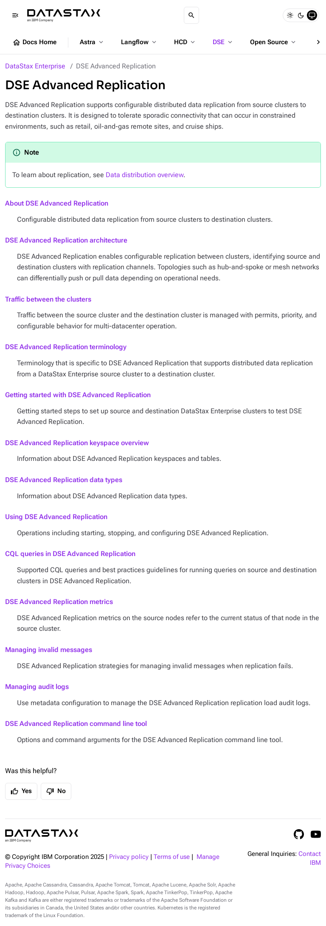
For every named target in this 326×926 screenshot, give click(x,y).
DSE (223, 42)
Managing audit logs (37, 687)
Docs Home (34, 42)
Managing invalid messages (48, 650)
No (56, 791)
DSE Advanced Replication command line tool (76, 724)
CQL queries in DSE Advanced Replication (70, 554)
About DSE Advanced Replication (56, 203)
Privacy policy (129, 857)
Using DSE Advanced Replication (56, 517)
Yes (21, 791)
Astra (92, 42)
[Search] (191, 15)
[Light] (290, 15)
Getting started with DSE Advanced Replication (78, 395)
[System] (312, 15)
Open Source (273, 42)
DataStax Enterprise (35, 66)
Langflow (139, 42)
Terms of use (172, 857)
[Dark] (301, 15)
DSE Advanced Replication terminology (65, 347)
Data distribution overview (144, 175)
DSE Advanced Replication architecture (66, 240)
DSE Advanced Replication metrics (59, 602)
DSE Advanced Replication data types (63, 480)
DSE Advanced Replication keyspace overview (77, 443)
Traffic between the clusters (48, 299)
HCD (185, 42)
